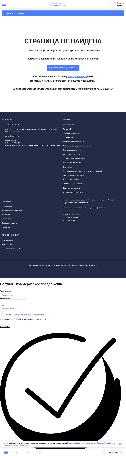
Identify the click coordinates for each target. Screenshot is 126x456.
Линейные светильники (72, 125)
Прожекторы (68, 137)
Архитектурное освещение (73, 142)
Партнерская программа (11, 249)
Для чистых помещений (72, 163)
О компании (7, 206)
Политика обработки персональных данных (79, 208)
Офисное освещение (71, 133)
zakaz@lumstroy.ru (77, 76)
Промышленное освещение (74, 158)
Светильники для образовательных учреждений (82, 171)
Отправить (5, 326)
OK (120, 444)
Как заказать (7, 219)
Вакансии (6, 227)
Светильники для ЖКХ (72, 150)
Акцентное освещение (72, 154)
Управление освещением (73, 192)
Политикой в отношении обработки (29, 315)
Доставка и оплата (9, 223)
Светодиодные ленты (71, 188)
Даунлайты (67, 167)
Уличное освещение (71, 179)
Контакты (6, 215)
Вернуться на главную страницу (63, 68)
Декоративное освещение (73, 175)
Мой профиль (7, 240)
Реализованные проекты (12, 210)
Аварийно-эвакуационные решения (77, 146)
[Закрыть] (0, 290)
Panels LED (67, 129)
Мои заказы (7, 244)
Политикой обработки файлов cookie (81, 443)
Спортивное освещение (72, 184)
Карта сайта (103, 208)
